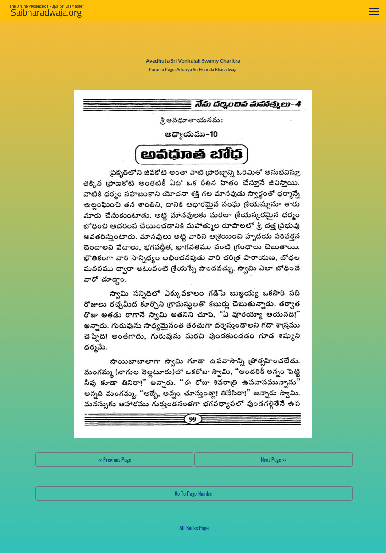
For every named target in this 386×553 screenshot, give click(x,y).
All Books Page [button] (194, 527)
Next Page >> (273, 459)
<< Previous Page (114, 459)
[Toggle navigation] (373, 11)
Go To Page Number (194, 493)
